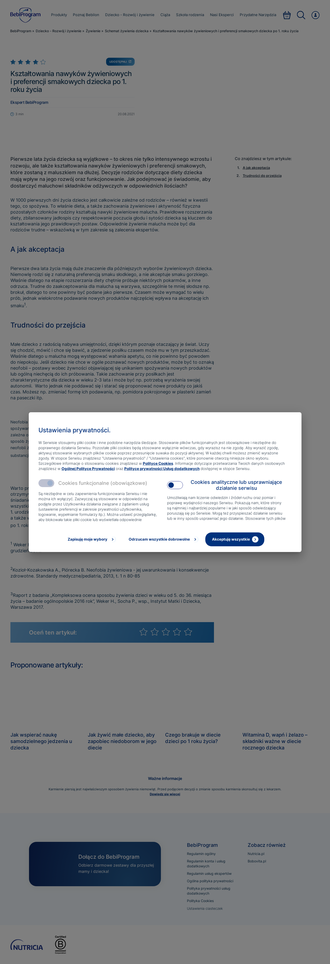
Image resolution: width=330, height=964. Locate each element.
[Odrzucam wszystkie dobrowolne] (163, 539)
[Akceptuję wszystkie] (234, 539)
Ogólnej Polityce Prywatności (88, 468)
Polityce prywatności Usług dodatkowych (162, 468)
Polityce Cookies (158, 463)
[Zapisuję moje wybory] (91, 539)
